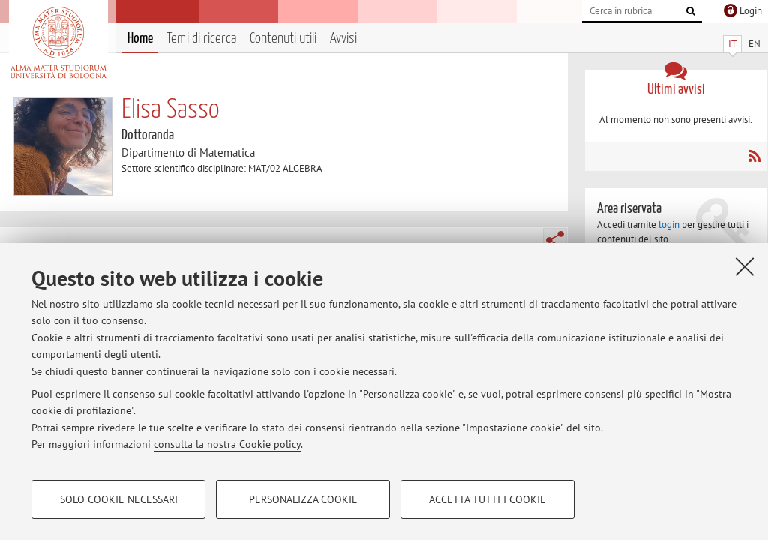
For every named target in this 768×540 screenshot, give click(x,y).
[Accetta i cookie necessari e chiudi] (745, 266)
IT (732, 44)
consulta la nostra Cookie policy (227, 444)
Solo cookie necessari (119, 499)
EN (754, 44)
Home (140, 39)
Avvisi (343, 39)
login (669, 224)
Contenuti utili (283, 39)
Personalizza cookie (303, 499)
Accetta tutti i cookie (487, 499)
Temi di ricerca (201, 39)
